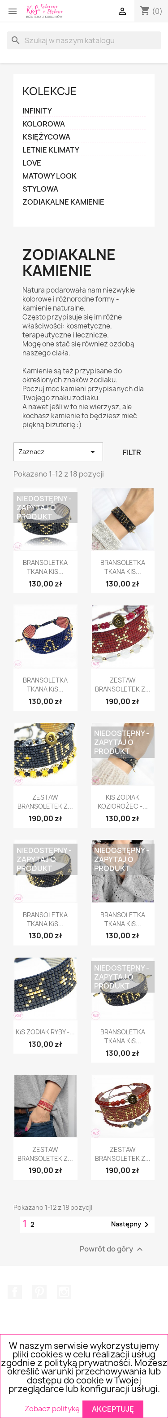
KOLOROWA (43, 124)
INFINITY (37, 111)
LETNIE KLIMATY (50, 150)
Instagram (64, 1292)
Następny (131, 1224)
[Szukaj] (84, 40)
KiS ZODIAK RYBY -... (45, 1032)
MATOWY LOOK (49, 176)
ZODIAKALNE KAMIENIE (63, 202)
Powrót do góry (112, 1249)
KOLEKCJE (49, 91)
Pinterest (39, 1292)
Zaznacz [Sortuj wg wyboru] (58, 451)
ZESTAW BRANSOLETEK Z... (123, 684)
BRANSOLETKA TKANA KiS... (45, 567)
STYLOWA (40, 189)
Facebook (15, 1292)
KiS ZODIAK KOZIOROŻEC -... (123, 801)
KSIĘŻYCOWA (46, 137)
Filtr (132, 452)
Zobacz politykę (52, 1409)
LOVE (31, 163)
